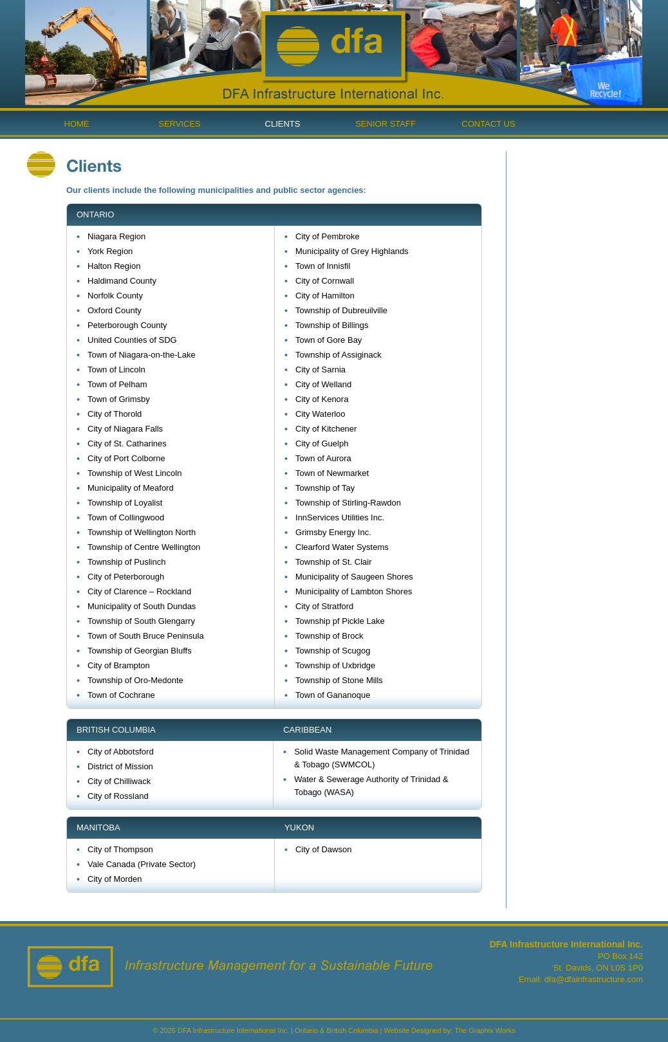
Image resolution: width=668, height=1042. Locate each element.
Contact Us (488, 124)
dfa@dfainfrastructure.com (593, 979)
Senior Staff (385, 124)
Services (179, 124)
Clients (283, 124)
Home (76, 124)
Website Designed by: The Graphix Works (449, 1030)
